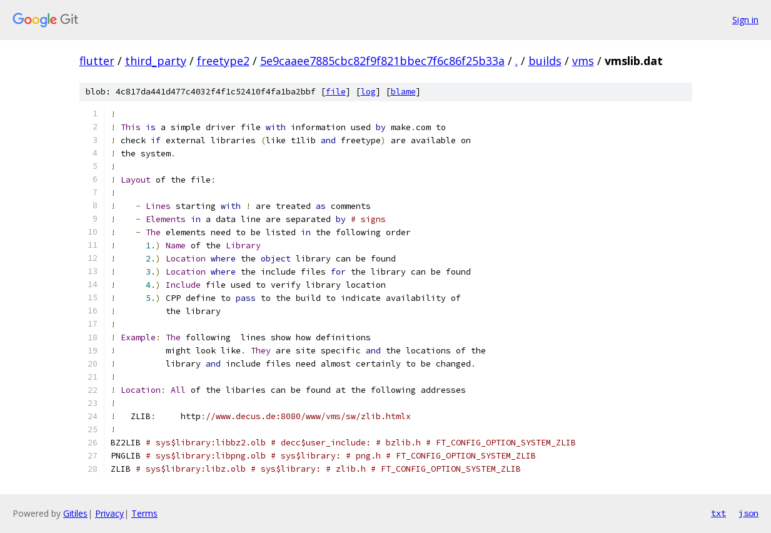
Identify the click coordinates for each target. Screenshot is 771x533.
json (748, 513)
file (336, 91)
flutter (96, 60)
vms (583, 60)
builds (545, 60)
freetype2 (223, 60)
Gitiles (75, 513)
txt (718, 513)
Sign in (745, 20)
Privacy (109, 513)
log (368, 91)
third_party (155, 60)
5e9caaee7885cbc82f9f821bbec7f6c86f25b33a (382, 60)
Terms (144, 513)
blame (403, 91)
